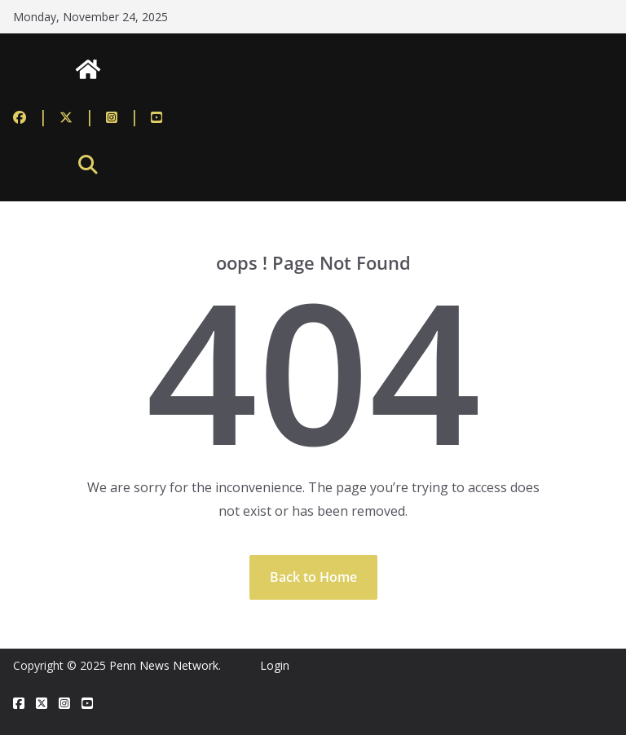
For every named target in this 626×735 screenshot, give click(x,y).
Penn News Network (163, 665)
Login (274, 665)
